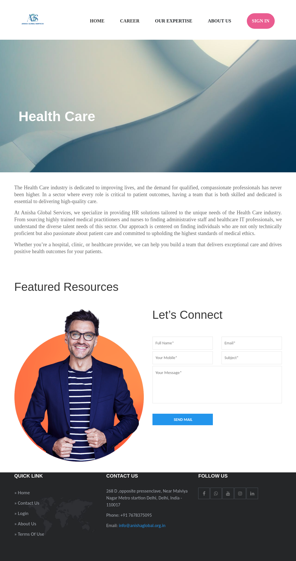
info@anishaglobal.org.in (142, 525)
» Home (22, 493)
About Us (219, 20)
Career (130, 20)
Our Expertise (173, 20)
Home (97, 20)
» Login (21, 513)
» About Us (25, 524)
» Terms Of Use (29, 534)
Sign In (261, 20)
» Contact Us (26, 503)
